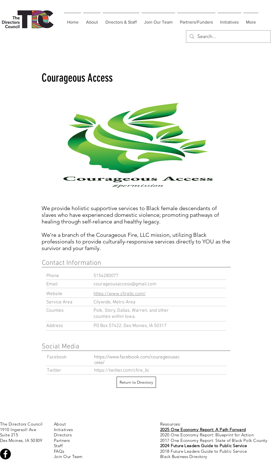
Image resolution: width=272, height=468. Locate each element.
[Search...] (228, 36)
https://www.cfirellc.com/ (120, 294)
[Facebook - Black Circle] (5, 454)
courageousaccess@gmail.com (125, 284)
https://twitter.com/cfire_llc (121, 370)
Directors (63, 434)
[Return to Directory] (136, 382)
